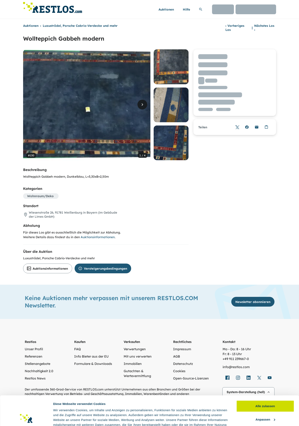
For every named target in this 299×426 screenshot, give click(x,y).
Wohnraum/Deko (40, 196)
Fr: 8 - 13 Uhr (232, 354)
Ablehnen (265, 405)
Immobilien (133, 364)
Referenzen (33, 356)
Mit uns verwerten (138, 356)
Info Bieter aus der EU (91, 356)
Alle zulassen (265, 378)
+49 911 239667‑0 (236, 359)
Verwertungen (135, 349)
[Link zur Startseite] (52, 6)
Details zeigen (63, 418)
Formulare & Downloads (93, 364)
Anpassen (265, 391)
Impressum (182, 349)
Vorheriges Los (234, 28)
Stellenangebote (37, 364)
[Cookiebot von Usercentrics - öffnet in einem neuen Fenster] (26, 418)
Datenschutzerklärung (82, 407)
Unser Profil (34, 349)
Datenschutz (183, 364)
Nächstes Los (264, 28)
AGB (176, 356)
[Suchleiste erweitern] (201, 9)
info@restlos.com (236, 367)
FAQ (77, 349)
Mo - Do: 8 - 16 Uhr (237, 349)
